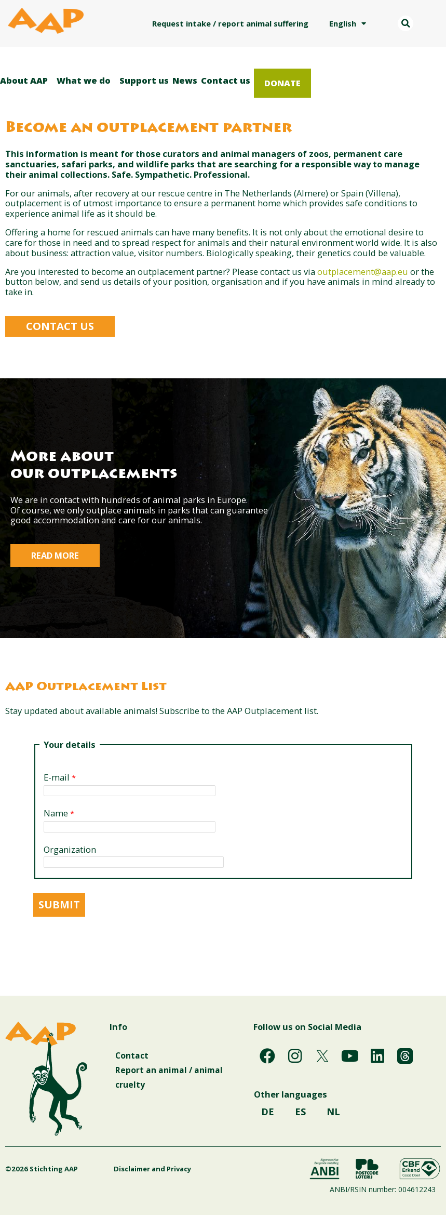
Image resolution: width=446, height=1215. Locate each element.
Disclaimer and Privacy (127, 1168)
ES (300, 1115)
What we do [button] (86, 80)
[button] (405, 23)
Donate (282, 83)
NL (333, 1115)
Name (56, 813)
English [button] (347, 24)
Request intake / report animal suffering (230, 23)
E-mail (57, 777)
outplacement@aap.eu (362, 272)
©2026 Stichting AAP (41, 1168)
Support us (144, 80)
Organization (70, 849)
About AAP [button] (26, 80)
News (184, 80)
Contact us (225, 80)
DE (267, 1115)
